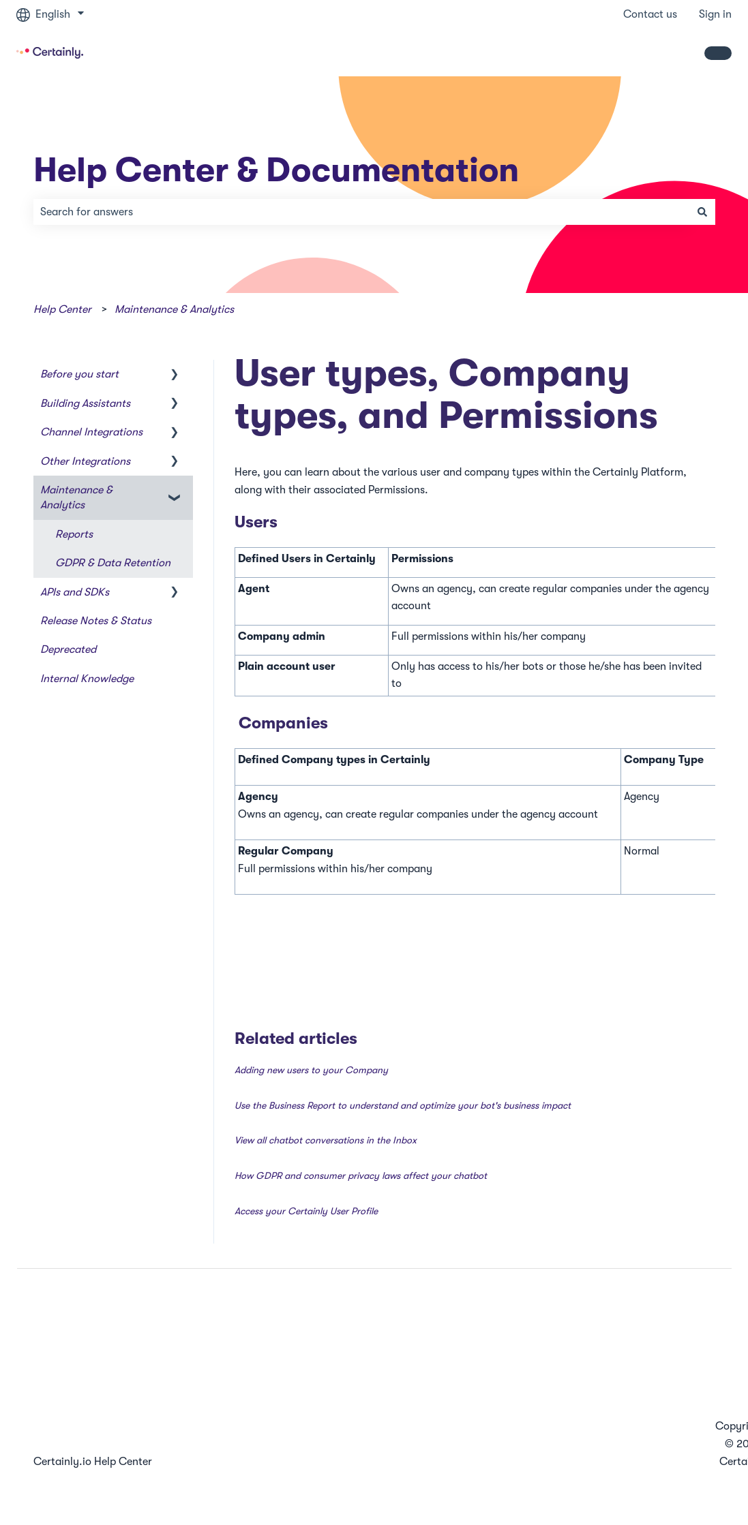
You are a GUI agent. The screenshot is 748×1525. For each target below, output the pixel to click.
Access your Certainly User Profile (306, 1210)
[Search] (702, 212)
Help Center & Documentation (276, 170)
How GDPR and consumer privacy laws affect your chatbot (361, 1175)
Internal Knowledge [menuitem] (87, 679)
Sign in (715, 14)
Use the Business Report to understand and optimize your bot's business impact (403, 1105)
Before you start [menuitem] (79, 374)
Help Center (62, 309)
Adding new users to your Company (311, 1069)
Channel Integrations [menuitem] (91, 432)
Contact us (650, 14)
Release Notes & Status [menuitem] (95, 621)
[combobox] (361, 212)
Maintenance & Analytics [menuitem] (76, 497)
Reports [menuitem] (74, 534)
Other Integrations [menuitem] (85, 461)
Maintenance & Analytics (174, 309)
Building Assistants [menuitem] (85, 403)
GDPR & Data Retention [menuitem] (112, 563)
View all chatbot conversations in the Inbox (326, 1140)
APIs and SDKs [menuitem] (74, 592)
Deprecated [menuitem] (68, 649)
